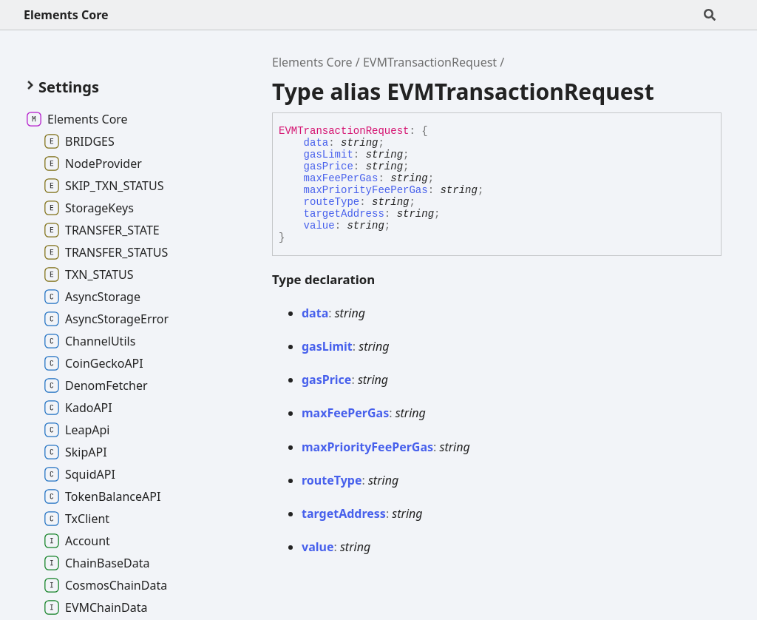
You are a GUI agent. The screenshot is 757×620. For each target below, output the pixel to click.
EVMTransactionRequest (430, 62)
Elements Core (66, 15)
